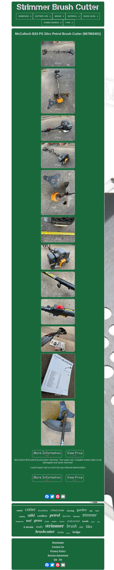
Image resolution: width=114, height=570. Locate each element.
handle (85, 521)
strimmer (54, 525)
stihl (31, 515)
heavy (68, 533)
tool (28, 520)
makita (54, 521)
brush (72, 526)
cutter (30, 509)
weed (19, 510)
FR (60, 559)
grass (38, 520)
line (81, 527)
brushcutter (45, 531)
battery (22, 517)
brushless (43, 510)
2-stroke (28, 527)
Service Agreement (58, 555)
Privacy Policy (58, 551)
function (67, 516)
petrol (55, 515)
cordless (42, 515)
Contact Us (58, 547)
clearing (70, 511)
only (91, 511)
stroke (60, 532)
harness (76, 516)
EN (55, 559)
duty (98, 522)
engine (61, 521)
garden (82, 510)
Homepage (58, 542)
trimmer (90, 515)
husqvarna (19, 521)
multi (39, 526)
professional (73, 521)
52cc (89, 526)
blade (92, 522)
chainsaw (57, 510)
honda (47, 521)
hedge (76, 532)
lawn (97, 511)
